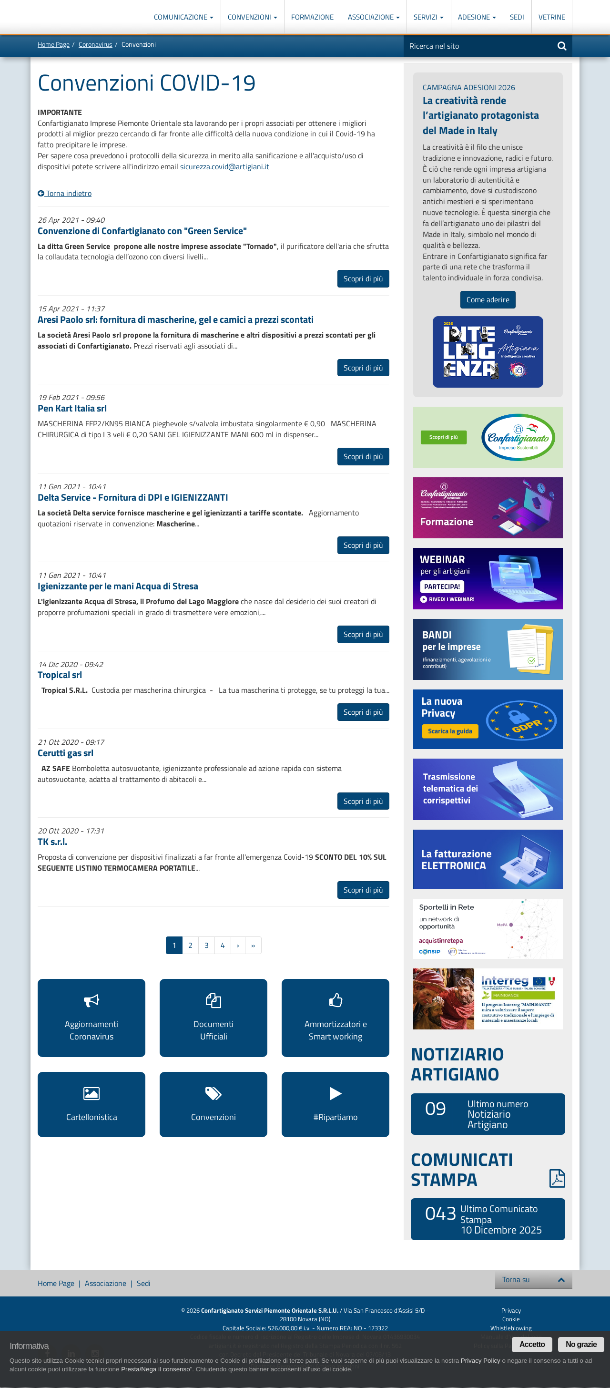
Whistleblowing (511, 1328)
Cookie (511, 1319)
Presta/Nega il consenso (155, 1369)
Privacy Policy (480, 1360)
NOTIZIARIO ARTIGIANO (457, 1064)
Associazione (374, 16)
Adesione (477, 16)
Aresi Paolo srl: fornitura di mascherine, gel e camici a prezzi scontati (176, 319)
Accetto (532, 1344)
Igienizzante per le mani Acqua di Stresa (118, 585)
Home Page (54, 44)
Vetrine (552, 16)
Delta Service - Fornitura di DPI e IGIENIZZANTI (133, 497)
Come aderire (488, 299)
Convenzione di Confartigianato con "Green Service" (142, 230)
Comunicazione (184, 16)
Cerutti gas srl (65, 752)
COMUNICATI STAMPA (488, 1169)
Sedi (517, 16)
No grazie (581, 1344)
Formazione (312, 16)
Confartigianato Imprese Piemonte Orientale (72, 18)
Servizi (429, 16)
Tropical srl (60, 674)
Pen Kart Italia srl (72, 408)
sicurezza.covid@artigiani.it (224, 166)
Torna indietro (65, 193)
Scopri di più (363, 278)
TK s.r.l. (52, 841)
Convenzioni (252, 16)
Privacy (511, 1310)
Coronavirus (95, 44)
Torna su (533, 1279)
